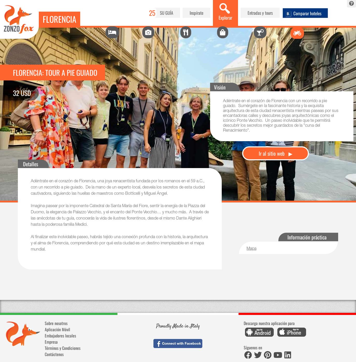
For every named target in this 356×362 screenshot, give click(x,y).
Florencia (59, 19)
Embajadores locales (60, 336)
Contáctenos (54, 354)
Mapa (251, 249)
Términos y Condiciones (62, 348)
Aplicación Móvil (57, 329)
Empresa (51, 342)
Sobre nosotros (56, 323)
